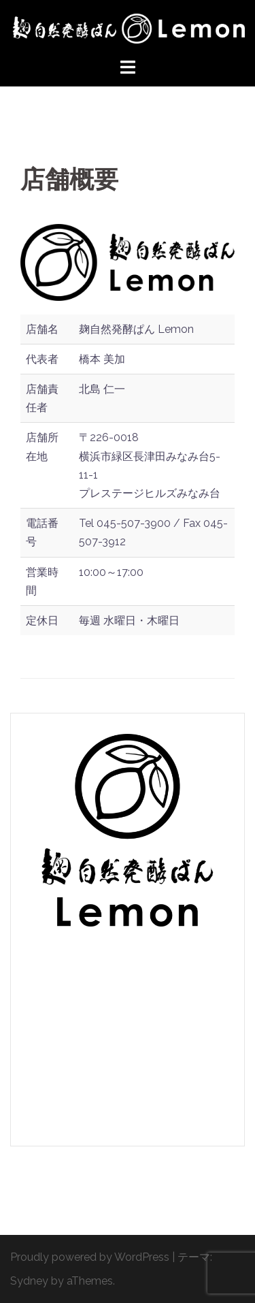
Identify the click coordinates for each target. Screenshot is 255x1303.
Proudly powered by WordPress (89, 1257)
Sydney (29, 1280)
